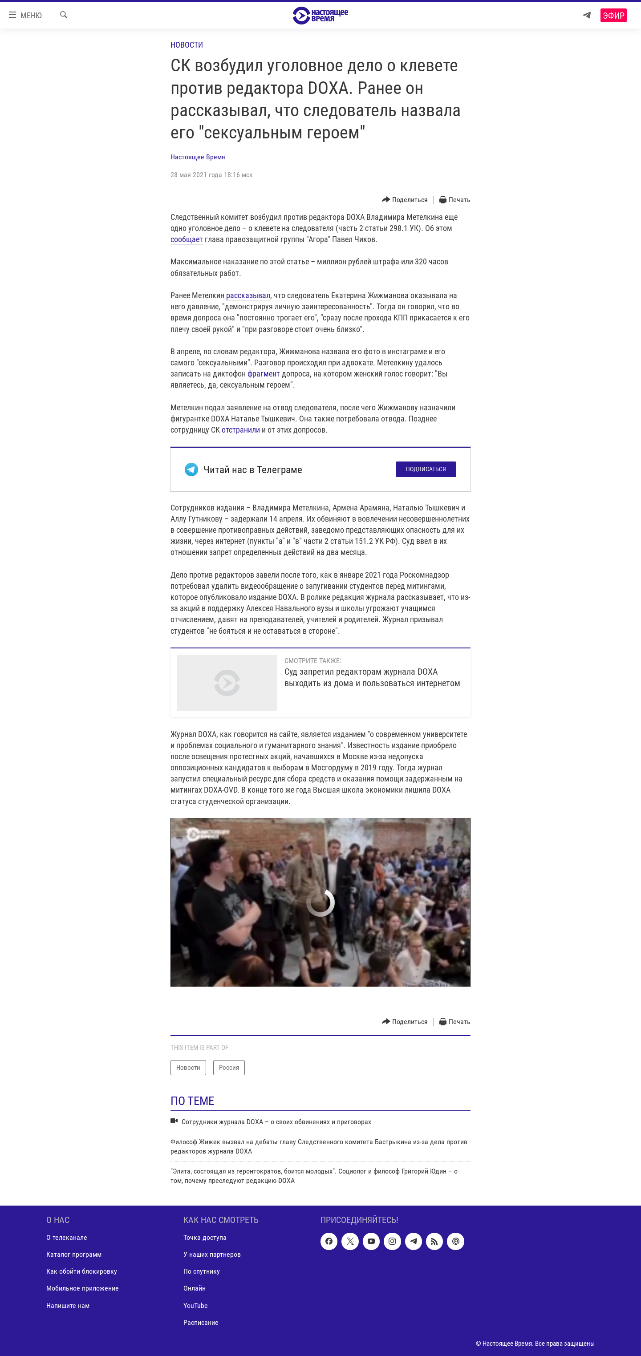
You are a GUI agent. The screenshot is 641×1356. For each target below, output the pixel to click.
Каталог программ (73, 1254)
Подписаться (426, 469)
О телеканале (66, 1237)
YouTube (195, 1305)
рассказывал (248, 295)
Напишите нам (67, 1305)
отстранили (241, 429)
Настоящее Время (197, 157)
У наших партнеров (212, 1254)
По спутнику (201, 1271)
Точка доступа (205, 1237)
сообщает (186, 239)
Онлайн (194, 1288)
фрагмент (263, 373)
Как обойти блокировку (81, 1271)
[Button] (405, 200)
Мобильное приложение (82, 1288)
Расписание (201, 1322)
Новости (186, 44)
